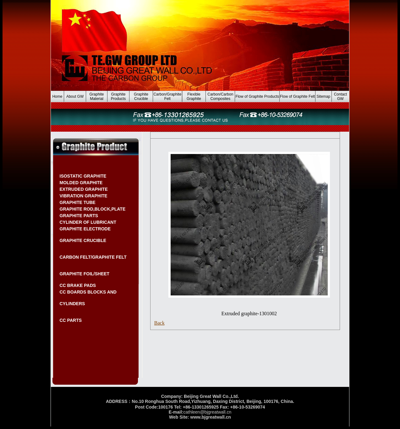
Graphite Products (118, 96)
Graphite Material (97, 96)
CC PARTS (71, 320)
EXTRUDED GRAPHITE (84, 189)
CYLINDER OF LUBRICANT (88, 222)
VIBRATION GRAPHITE (83, 195)
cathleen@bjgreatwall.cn (207, 412)
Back (159, 323)
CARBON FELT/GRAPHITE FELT (93, 257)
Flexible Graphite (194, 96)
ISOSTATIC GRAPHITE (83, 176)
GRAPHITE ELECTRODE (85, 228)
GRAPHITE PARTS (79, 215)
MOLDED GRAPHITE (81, 182)
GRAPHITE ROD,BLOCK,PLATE (93, 209)
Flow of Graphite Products (257, 96)
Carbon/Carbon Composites (220, 96)
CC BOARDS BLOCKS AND (88, 291)
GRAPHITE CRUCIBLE (83, 240)
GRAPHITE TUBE (78, 202)
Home (57, 96)
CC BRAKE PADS (78, 285)
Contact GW (340, 96)
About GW (75, 96)
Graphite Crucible (141, 96)
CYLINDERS (72, 303)
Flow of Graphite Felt (297, 96)
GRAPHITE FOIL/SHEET (85, 273)
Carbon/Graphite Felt (167, 96)
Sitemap (323, 96)
